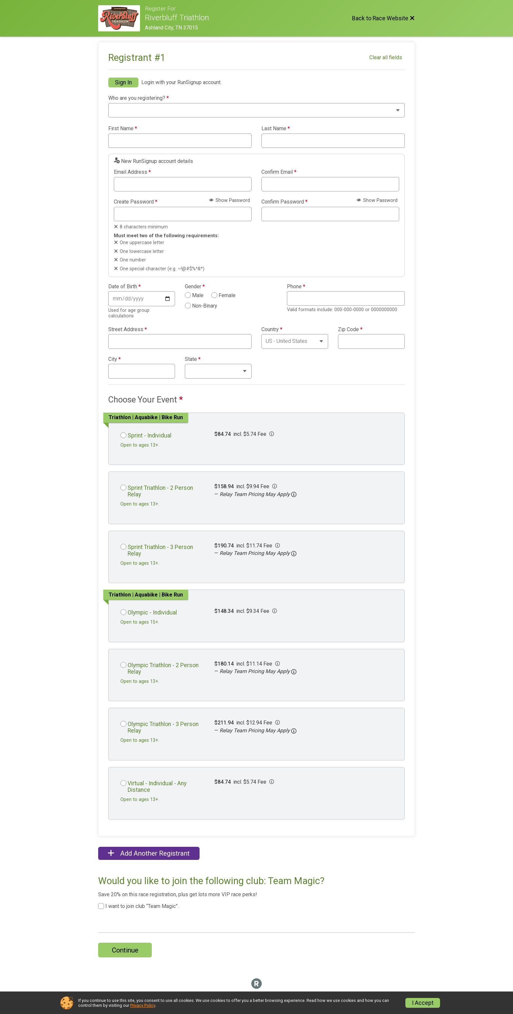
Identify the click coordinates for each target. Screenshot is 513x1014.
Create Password (135, 202)
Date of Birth (124, 287)
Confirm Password (284, 202)
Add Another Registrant (149, 853)
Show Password (229, 200)
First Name (122, 129)
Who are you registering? (138, 98)
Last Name (275, 129)
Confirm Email (278, 172)
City (114, 359)
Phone (296, 287)
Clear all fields (385, 57)
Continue (125, 950)
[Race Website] (121, 18)
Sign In (123, 82)
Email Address (132, 172)
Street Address (127, 329)
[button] (293, 494)
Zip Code (350, 329)
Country (271, 329)
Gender (195, 287)
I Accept (422, 1003)
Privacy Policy (142, 1005)
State (193, 359)
